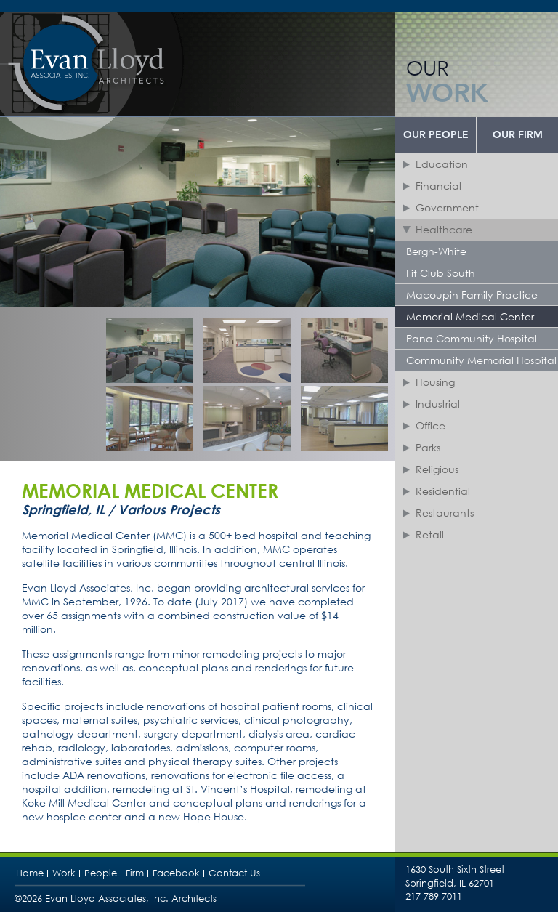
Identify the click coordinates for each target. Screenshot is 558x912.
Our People (436, 135)
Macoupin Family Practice (472, 295)
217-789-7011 (433, 896)
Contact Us (234, 873)
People (100, 873)
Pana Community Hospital (471, 338)
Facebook (176, 873)
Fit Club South (440, 273)
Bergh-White (436, 251)
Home (30, 873)
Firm (135, 873)
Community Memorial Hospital (481, 360)
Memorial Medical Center (470, 316)
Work (64, 873)
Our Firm (518, 135)
